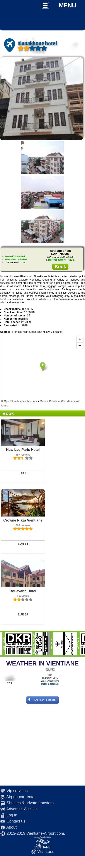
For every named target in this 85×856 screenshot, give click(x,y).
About (11, 827)
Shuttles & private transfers (30, 803)
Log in (12, 815)
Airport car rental (20, 797)
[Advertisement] (41, 745)
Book (60, 266)
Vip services (17, 791)
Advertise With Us (21, 809)
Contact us (16, 821)
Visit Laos (45, 851)
